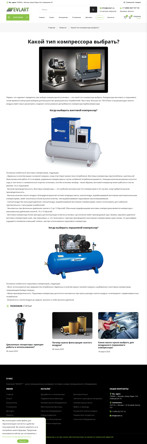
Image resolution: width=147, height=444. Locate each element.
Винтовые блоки (81, 394)
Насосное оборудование (51, 411)
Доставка (89, 17)
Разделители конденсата (84, 415)
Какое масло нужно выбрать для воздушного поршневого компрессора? (116, 345)
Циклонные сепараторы (51, 423)
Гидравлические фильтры (52, 398)
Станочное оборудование (84, 419)
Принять (23, 441)
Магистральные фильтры (51, 407)
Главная (42, 17)
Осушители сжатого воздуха (85, 411)
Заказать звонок (127, 11)
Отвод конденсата (48, 415)
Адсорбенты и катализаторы (53, 394)
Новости (100, 17)
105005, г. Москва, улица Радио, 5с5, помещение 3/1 (35, 2)
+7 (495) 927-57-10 (129, 8)
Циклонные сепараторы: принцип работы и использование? (24, 345)
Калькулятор (63, 17)
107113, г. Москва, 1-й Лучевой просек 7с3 (125, 406)
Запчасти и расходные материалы (88, 398)
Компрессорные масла (83, 402)
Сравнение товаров (132, 2)
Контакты (110, 17)
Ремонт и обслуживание (51, 419)
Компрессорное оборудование (54, 402)
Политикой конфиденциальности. (16, 436)
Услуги (51, 17)
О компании (76, 17)
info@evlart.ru (107, 8)
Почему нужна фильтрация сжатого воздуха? (72, 343)
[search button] (93, 10)
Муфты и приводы (81, 407)
